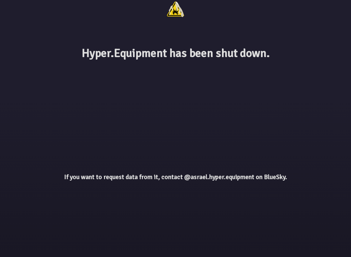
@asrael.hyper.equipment (219, 177)
